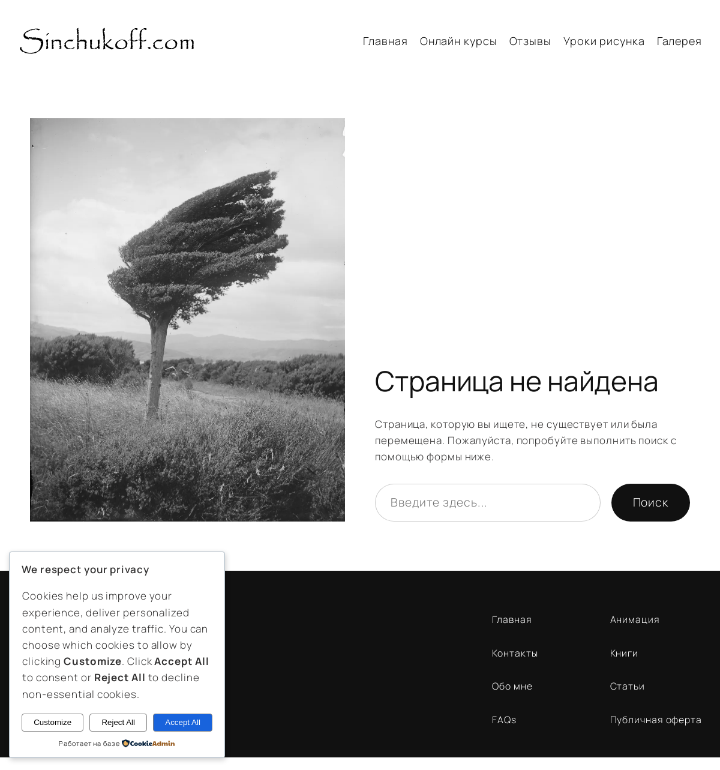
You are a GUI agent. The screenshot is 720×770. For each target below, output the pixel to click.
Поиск (651, 502)
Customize (52, 722)
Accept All (182, 722)
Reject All (118, 722)
